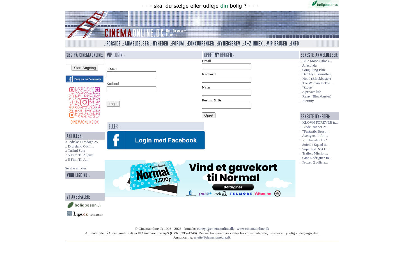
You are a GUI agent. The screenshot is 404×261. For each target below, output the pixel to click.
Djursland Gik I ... (81, 146)
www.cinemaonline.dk (253, 229)
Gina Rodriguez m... (316, 158)
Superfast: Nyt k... (315, 149)
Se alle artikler (75, 168)
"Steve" (307, 88)
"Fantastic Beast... (315, 131)
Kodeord (208, 74)
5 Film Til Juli (78, 160)
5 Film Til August (80, 155)
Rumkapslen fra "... (316, 140)
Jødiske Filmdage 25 (83, 142)
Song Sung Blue (313, 70)
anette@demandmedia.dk (212, 237)
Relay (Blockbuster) (316, 96)
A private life (311, 92)
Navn (206, 87)
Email (206, 61)
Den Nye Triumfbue (316, 74)
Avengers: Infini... (315, 136)
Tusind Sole (76, 151)
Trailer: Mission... (315, 153)
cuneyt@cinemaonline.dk (215, 229)
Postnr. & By (212, 100)
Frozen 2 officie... (315, 162)
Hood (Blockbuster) (316, 79)
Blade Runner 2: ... (315, 127)
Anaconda (309, 65)
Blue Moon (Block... (317, 61)
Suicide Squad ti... (315, 145)
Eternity (308, 101)
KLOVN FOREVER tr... (320, 122)
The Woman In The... (317, 83)
